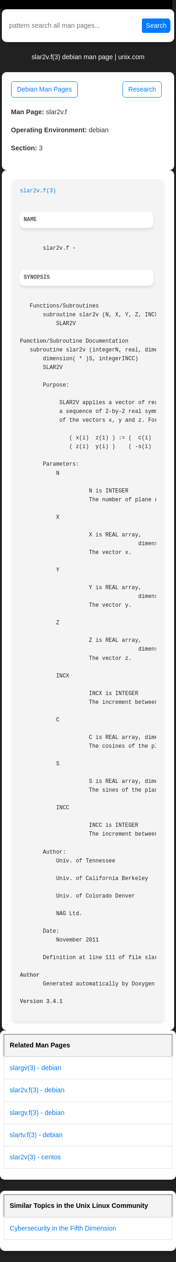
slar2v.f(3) (38, 191)
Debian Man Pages (44, 89)
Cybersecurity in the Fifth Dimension (63, 1228)
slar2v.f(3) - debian (37, 1090)
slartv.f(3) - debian (36, 1135)
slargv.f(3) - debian (37, 1112)
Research (142, 89)
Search (156, 25)
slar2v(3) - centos (35, 1157)
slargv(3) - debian (35, 1067)
